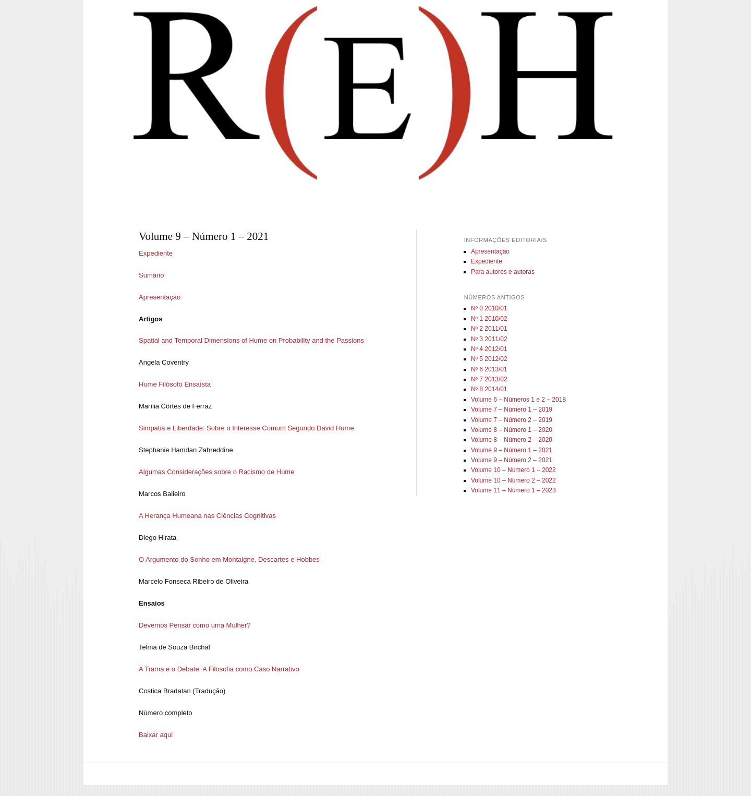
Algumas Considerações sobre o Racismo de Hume (216, 472)
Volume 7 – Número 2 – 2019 (511, 420)
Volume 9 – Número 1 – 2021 (511, 450)
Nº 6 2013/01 (489, 369)
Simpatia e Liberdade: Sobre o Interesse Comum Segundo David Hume (246, 428)
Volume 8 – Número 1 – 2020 (511, 429)
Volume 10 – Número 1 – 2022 (513, 470)
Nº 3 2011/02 (489, 339)
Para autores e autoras (503, 271)
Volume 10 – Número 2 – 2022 (513, 480)
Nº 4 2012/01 (489, 349)
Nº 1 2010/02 (489, 318)
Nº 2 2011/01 (489, 328)
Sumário (151, 275)
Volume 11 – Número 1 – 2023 (513, 490)
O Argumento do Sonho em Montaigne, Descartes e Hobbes (229, 559)
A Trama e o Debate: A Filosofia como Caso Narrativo (219, 669)
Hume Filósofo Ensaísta (175, 384)
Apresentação (159, 297)
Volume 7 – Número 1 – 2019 (511, 409)
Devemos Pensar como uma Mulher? (195, 625)
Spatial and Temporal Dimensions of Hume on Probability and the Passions (251, 340)
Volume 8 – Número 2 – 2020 (511, 439)
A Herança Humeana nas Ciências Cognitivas (207, 516)
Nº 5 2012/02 (489, 359)
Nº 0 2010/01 (489, 308)
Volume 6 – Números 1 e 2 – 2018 (518, 399)
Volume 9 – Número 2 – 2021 (511, 460)
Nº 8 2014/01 (489, 389)
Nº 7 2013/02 (489, 379)
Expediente (156, 253)
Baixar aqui (156, 735)
